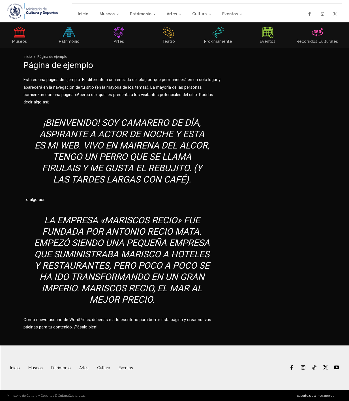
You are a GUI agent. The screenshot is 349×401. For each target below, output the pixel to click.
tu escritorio (127, 319)
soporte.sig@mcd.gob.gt (315, 396)
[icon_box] (69, 37)
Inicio (27, 56)
